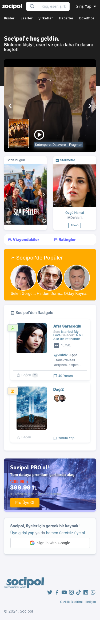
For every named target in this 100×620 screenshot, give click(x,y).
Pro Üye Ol (24, 502)
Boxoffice (86, 18)
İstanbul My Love (66, 333)
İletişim (90, 602)
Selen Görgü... (23, 293)
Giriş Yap (86, 6)
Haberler (66, 18)
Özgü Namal (74, 213)
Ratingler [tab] (65, 239)
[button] (10, 105)
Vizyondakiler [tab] (23, 239)
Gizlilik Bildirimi (71, 602)
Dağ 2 (58, 389)
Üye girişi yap (22, 532)
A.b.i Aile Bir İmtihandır (68, 337)
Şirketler (45, 18)
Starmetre (65, 160)
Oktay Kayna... (77, 293)
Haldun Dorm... (50, 293)
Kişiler (9, 18)
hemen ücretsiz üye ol (65, 532)
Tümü (75, 225)
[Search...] (54, 6)
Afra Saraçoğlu (67, 326)
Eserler (27, 18)
